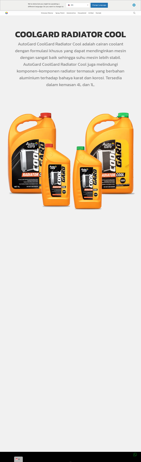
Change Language (99, 5)
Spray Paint (60, 13)
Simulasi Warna (47, 13)
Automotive (71, 13)
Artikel (91, 13)
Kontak (98, 13)
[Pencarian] (134, 12)
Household (82, 13)
